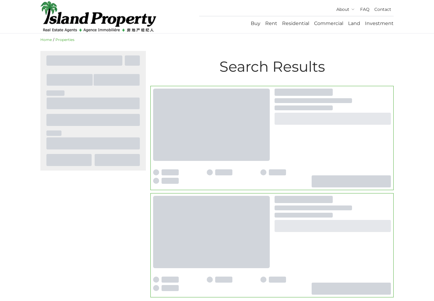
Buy (255, 23)
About (345, 9)
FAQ (365, 9)
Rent (271, 23)
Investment (379, 23)
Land (354, 23)
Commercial (328, 23)
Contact (382, 9)
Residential (295, 23)
